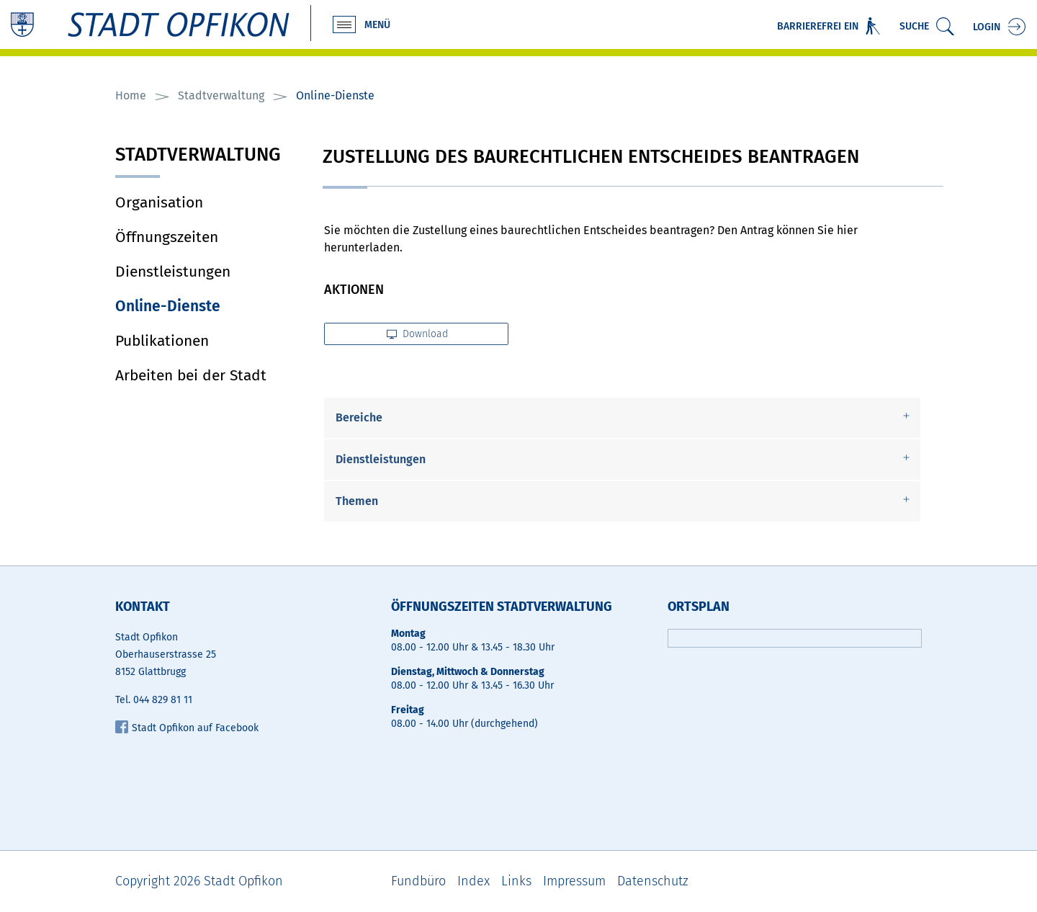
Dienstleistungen (172, 271)
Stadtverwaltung (198, 156)
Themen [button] (357, 501)
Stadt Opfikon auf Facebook (187, 728)
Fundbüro (418, 881)
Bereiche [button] (359, 417)
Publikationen (162, 340)
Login (986, 27)
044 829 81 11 (162, 700)
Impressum (574, 881)
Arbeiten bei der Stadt (190, 375)
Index (473, 881)
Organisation (159, 202)
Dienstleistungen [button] (381, 459)
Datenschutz (652, 881)
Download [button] (417, 334)
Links (516, 881)
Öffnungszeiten (166, 237)
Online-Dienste (208, 306)
